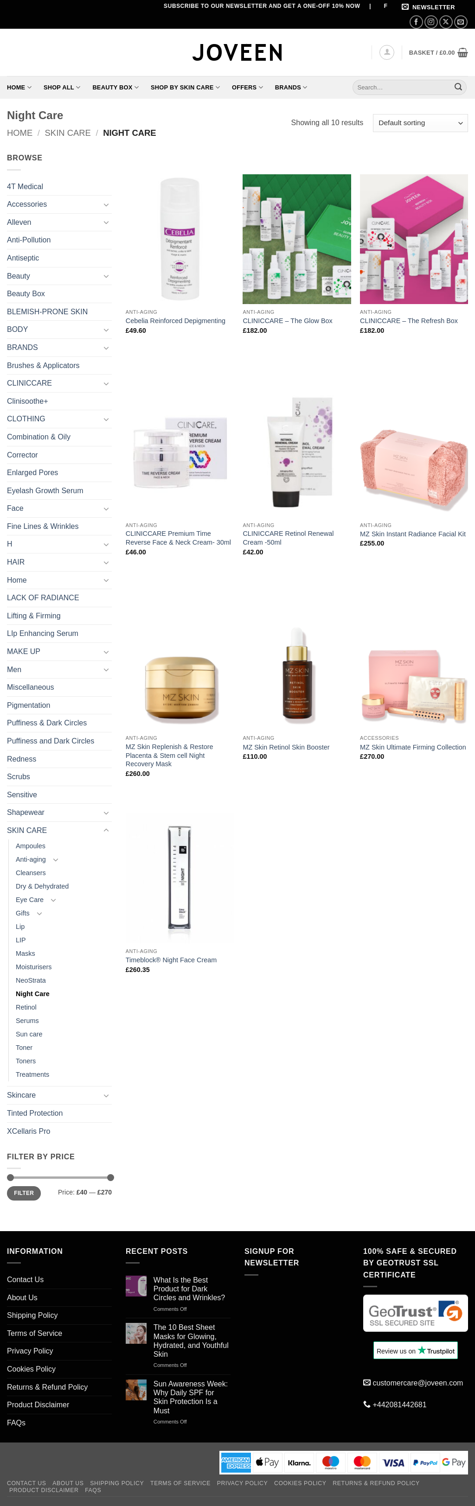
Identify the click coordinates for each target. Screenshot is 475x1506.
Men (14, 670)
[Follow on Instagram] (431, 22)
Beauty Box (115, 87)
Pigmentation (28, 705)
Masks (25, 953)
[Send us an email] (461, 22)
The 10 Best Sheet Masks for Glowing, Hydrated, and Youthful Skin (191, 1340)
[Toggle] (106, 204)
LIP (21, 940)
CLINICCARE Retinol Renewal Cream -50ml (288, 538)
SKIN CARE (68, 133)
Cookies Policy (31, 1369)
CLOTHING (26, 419)
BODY (17, 329)
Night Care (33, 994)
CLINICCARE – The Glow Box (287, 320)
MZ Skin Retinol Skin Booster (286, 747)
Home (19, 87)
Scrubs (18, 777)
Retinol (26, 1007)
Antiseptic (23, 258)
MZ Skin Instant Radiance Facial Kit (413, 534)
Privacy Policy (30, 1351)
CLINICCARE (29, 383)
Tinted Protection (35, 1113)
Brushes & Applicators (43, 365)
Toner (24, 1047)
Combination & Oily (39, 437)
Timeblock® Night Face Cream (171, 960)
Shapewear (26, 812)
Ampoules (30, 846)
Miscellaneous (30, 687)
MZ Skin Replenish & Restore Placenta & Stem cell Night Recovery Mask (169, 755)
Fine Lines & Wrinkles (42, 526)
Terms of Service (34, 1333)
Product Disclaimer (38, 1405)
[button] (430, 7)
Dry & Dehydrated (42, 886)
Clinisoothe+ (27, 401)
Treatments (32, 1074)
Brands (291, 87)
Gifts (23, 913)
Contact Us (25, 1280)
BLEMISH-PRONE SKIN (47, 312)
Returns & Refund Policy (47, 1387)
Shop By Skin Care (185, 87)
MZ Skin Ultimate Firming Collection (413, 747)
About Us (22, 1298)
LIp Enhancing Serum (42, 633)
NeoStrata (31, 980)
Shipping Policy (32, 1315)
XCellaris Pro (28, 1131)
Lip (20, 926)
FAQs (16, 1423)
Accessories (27, 204)
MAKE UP (23, 651)
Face (15, 508)
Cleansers (31, 873)
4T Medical (25, 187)
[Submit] (458, 87)
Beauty (18, 276)
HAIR (16, 562)
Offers (247, 87)
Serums (27, 1020)
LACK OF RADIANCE (43, 598)
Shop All (62, 87)
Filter (24, 1193)
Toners (26, 1061)
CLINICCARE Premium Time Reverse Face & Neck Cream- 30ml (178, 538)
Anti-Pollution (29, 240)
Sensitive (22, 795)
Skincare (21, 1095)
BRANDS (22, 347)
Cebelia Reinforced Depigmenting (175, 320)
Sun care (29, 1034)
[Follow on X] (446, 22)
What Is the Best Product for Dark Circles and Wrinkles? (189, 1289)
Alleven (19, 222)
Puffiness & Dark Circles (47, 723)
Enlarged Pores (32, 473)
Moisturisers (34, 967)
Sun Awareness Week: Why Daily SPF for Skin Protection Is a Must (191, 1397)
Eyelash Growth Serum (45, 491)
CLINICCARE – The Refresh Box (409, 320)
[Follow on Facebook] (416, 22)
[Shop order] (420, 123)
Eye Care (30, 899)
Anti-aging (31, 859)
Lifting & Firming (34, 616)
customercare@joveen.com (417, 1383)
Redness (21, 759)
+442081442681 (399, 1405)
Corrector (22, 455)
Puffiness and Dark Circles (50, 741)
